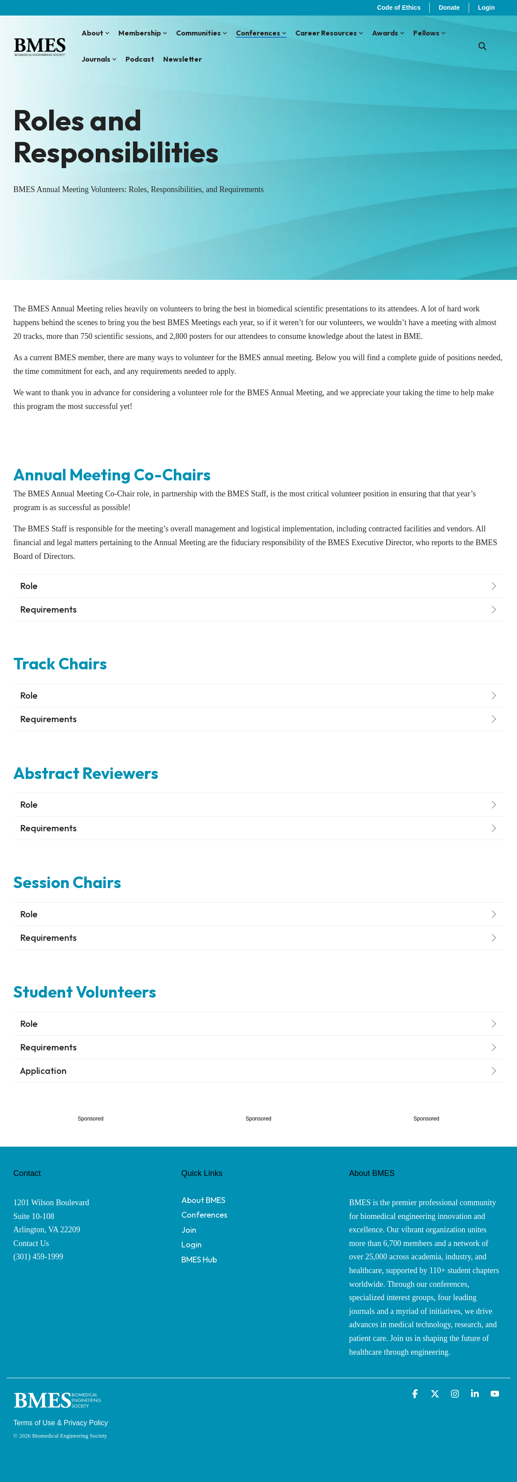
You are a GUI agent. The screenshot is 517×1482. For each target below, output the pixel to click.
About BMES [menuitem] (203, 1200)
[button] (416, 1394)
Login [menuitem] (486, 7)
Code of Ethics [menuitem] (398, 7)
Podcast (139, 59)
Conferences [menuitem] (204, 1215)
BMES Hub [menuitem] (199, 1259)
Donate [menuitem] (449, 7)
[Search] (482, 46)
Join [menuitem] (188, 1230)
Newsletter (182, 59)
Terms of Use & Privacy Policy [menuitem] (60, 1423)
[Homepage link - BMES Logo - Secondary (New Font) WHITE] (57, 1409)
